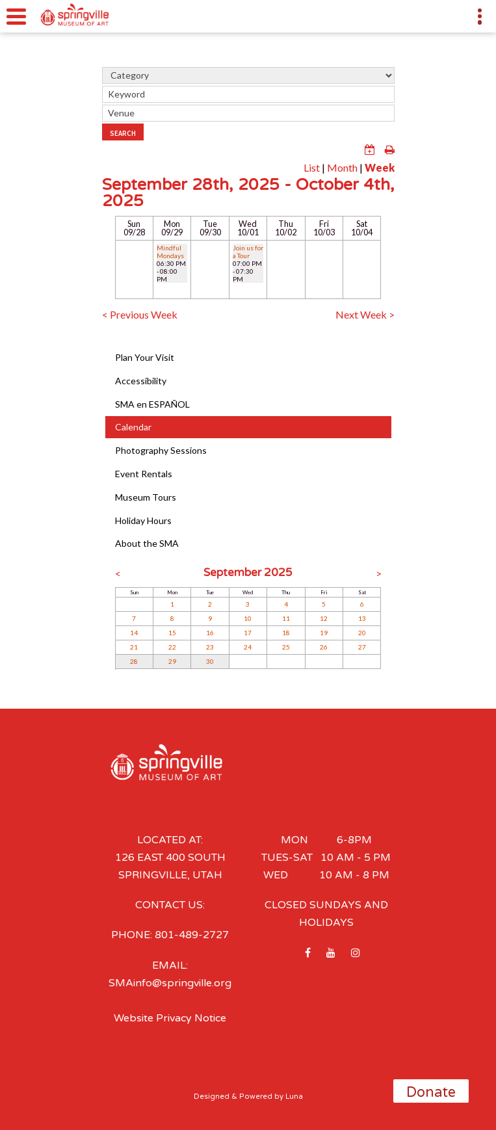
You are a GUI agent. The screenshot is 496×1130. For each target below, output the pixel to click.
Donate (431, 1092)
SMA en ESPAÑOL (152, 404)
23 (210, 647)
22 (172, 647)
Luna (294, 1096)
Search (123, 133)
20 (362, 633)
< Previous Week (139, 314)
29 (172, 661)
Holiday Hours (143, 520)
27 (362, 647)
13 (362, 618)
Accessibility (140, 380)
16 (210, 633)
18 (286, 633)
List (312, 167)
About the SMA (147, 543)
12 (324, 618)
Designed (211, 1096)
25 (286, 647)
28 (134, 661)
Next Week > (365, 314)
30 (210, 661)
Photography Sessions (161, 450)
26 (324, 647)
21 (134, 647)
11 (286, 618)
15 (172, 633)
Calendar (133, 426)
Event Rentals (143, 473)
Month (342, 167)
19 (324, 633)
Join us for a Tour (248, 251)
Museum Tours (145, 497)
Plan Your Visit (144, 357)
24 (248, 647)
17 (248, 633)
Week (380, 167)
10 (248, 618)
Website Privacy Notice (170, 1018)
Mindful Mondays (170, 251)
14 (134, 633)
